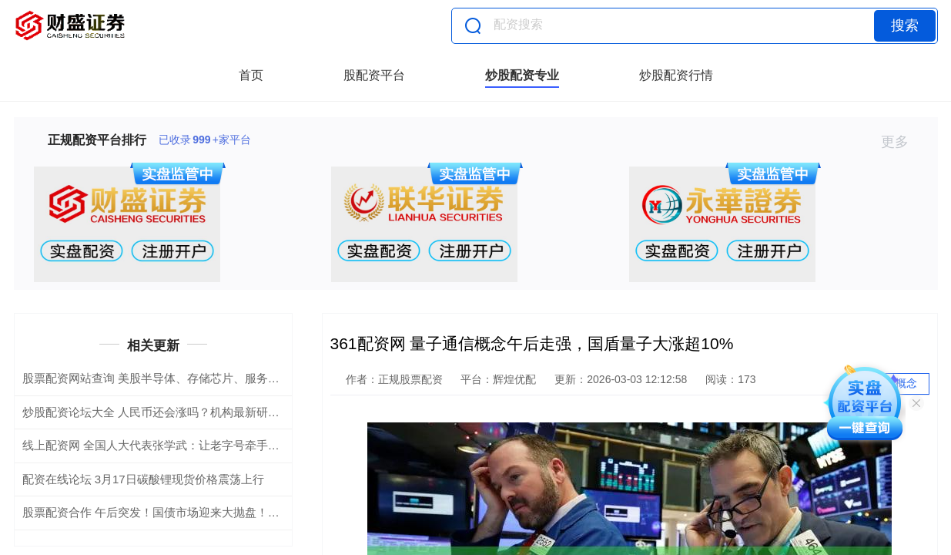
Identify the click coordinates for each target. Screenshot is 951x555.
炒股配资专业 (522, 75)
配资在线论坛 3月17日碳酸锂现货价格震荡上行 (143, 479)
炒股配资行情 (676, 75)
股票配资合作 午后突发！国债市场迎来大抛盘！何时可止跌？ (179, 512)
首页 (251, 75)
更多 (901, 142)
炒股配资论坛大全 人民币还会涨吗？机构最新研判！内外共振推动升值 (202, 412)
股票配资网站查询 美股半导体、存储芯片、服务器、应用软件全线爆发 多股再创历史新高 (250, 378)
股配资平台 (374, 75)
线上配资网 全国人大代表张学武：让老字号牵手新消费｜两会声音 (191, 445)
